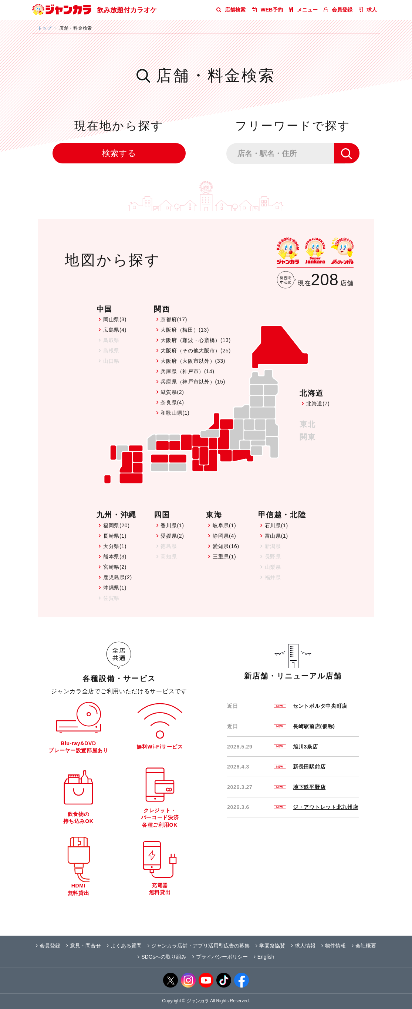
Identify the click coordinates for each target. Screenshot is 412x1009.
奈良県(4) (172, 402)
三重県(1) (224, 557)
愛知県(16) (226, 546)
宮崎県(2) (114, 567)
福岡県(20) (116, 525)
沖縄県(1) (114, 588)
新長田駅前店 (309, 767)
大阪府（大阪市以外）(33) (193, 361)
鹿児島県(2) (117, 577)
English (264, 957)
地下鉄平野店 (309, 787)
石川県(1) (276, 525)
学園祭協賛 (270, 946)
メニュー (303, 10)
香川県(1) (172, 525)
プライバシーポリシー (220, 957)
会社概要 (364, 946)
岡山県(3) (114, 319)
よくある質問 (124, 946)
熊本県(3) (114, 557)
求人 (368, 10)
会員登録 (338, 10)
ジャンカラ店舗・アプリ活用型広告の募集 (199, 946)
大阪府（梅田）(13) (185, 330)
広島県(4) (114, 330)
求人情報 (303, 946)
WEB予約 (267, 10)
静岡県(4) (224, 536)
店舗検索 (231, 10)
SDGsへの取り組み (162, 957)
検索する (119, 153)
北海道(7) (318, 403)
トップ (45, 28)
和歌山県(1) (175, 413)
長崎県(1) (114, 536)
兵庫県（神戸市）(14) (187, 371)
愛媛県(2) (172, 536)
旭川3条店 (305, 747)
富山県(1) (276, 536)
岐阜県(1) (224, 525)
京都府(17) (174, 319)
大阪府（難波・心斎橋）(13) (195, 340)
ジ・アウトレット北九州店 (325, 807)
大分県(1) (114, 546)
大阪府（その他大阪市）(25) (195, 351)
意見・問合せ (83, 946)
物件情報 (333, 946)
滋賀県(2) (172, 392)
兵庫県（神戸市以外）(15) (193, 382)
